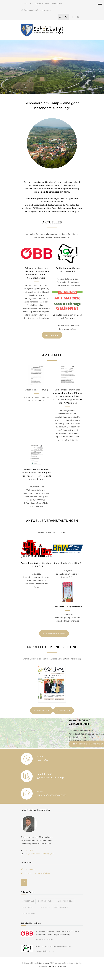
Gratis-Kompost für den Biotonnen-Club (53, 946)
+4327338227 (29, 3)
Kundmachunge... (65, 901)
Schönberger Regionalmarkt (67, 607)
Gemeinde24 (43, 963)
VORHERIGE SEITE (41, 711)
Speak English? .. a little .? (67, 563)
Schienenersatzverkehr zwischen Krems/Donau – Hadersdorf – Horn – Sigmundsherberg (57, 933)
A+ (60, 17)
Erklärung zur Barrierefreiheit (37, 873)
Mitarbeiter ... (28, 907)
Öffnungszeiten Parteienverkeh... (37, 10)
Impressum (30, 869)
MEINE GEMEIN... (29, 913)
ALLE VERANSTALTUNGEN (54, 633)
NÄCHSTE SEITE (63, 711)
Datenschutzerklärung (57, 966)
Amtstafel (45, 907)
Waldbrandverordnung (36, 390)
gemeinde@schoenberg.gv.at (50, 3)
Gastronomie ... (61, 907)
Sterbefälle (28, 901)
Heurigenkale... (45, 901)
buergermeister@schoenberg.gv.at (39, 853)
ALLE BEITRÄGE (52, 335)
